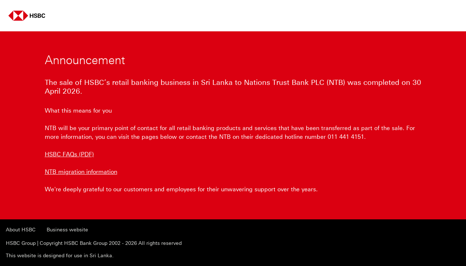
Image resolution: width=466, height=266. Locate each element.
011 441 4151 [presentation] (346, 136)
